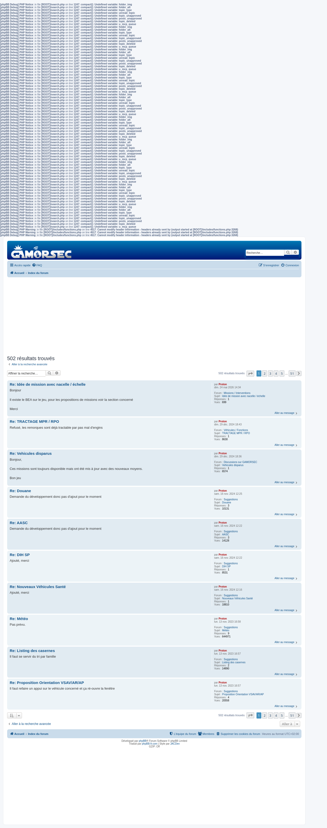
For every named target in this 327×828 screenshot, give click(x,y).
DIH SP (226, 566)
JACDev (175, 743)
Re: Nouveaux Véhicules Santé (38, 586)
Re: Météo (19, 618)
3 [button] (270, 373)
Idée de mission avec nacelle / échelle (243, 396)
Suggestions (231, 499)
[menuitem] (37, 265)
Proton (223, 384)
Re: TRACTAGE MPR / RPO (34, 421)
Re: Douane (20, 491)
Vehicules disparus (232, 465)
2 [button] (264, 373)
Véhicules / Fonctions (236, 430)
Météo (225, 630)
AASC (225, 534)
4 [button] (276, 373)
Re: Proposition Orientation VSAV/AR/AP (47, 682)
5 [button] (282, 373)
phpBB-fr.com (150, 743)
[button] (250, 374)
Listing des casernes (234, 662)
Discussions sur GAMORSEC (240, 462)
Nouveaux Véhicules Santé (237, 598)
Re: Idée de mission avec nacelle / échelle (48, 384)
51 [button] (292, 373)
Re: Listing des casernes (32, 650)
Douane (226, 502)
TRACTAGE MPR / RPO (236, 433)
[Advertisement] (154, 315)
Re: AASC (19, 523)
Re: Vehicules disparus (31, 453)
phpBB (142, 740)
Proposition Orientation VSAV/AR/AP (243, 694)
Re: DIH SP (20, 555)
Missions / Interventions (237, 393)
